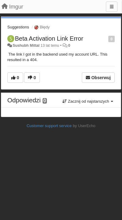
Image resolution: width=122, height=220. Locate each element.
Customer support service (48, 125)
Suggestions (18, 27)
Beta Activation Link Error (49, 38)
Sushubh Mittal (25, 45)
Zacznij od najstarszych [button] (87, 101)
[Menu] (111, 7)
